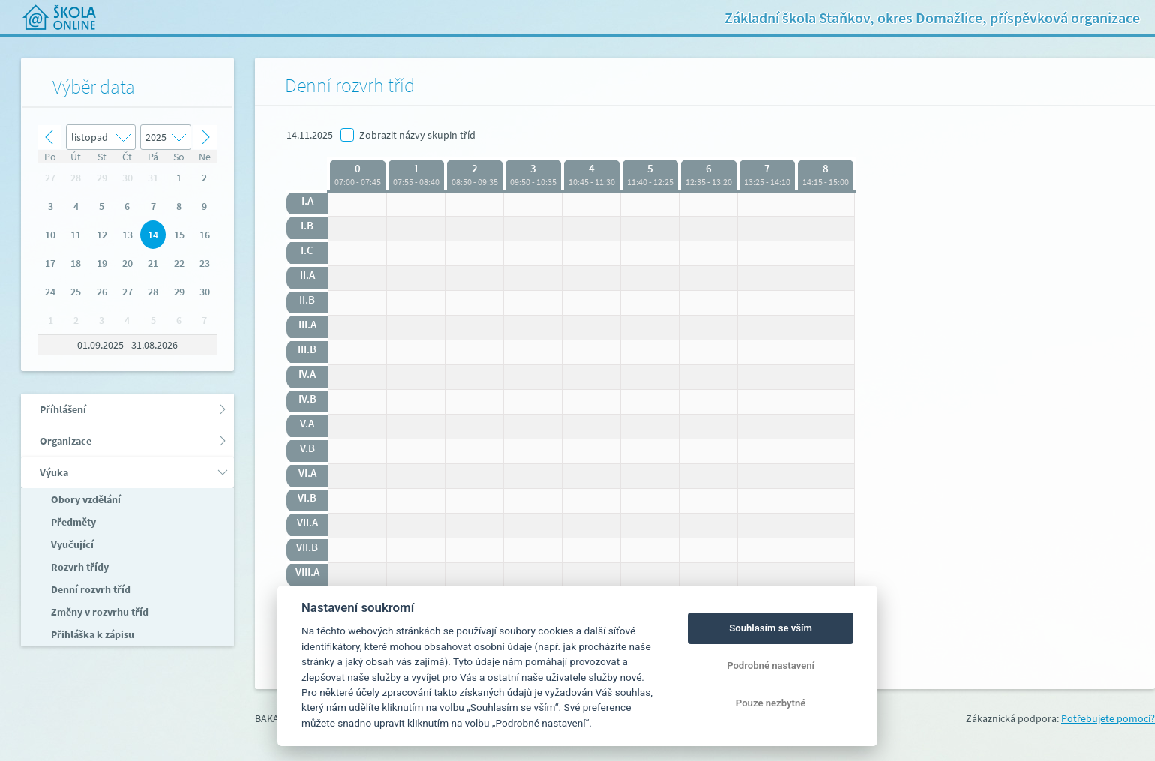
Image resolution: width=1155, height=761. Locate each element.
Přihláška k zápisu (91, 634)
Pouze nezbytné (771, 703)
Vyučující (71, 544)
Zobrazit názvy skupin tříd (417, 135)
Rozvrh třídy (79, 567)
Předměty (72, 522)
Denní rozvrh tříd (89, 589)
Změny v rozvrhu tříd (98, 612)
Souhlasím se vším (770, 628)
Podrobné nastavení (770, 665)
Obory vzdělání (85, 499)
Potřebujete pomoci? (1108, 718)
